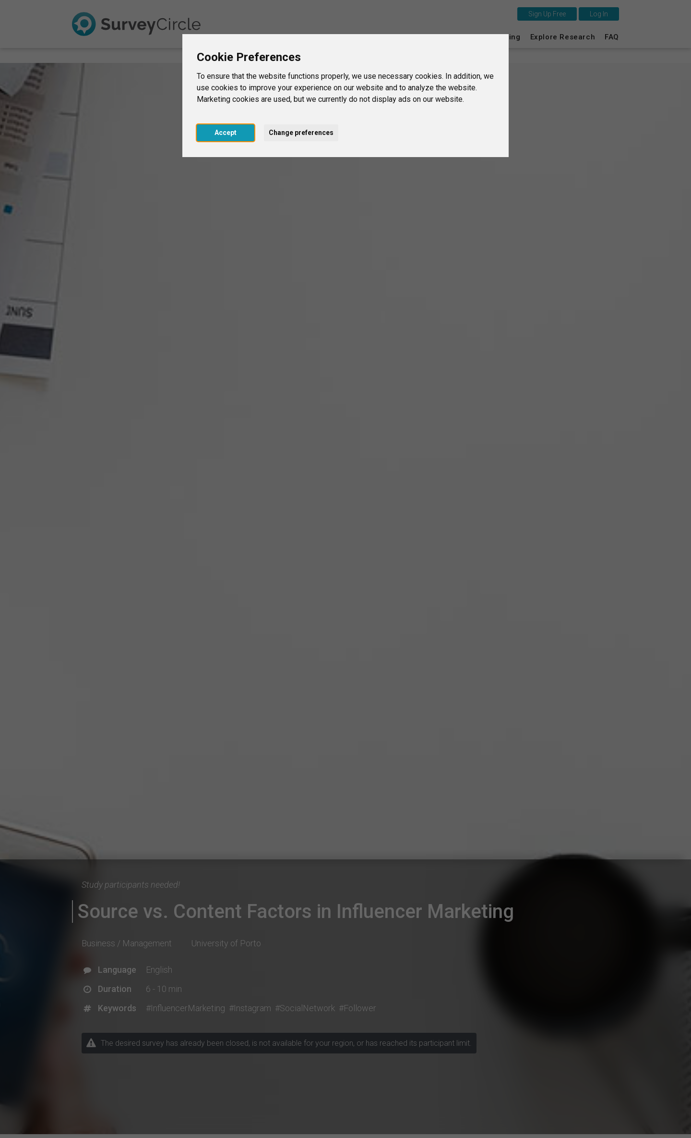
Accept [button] (226, 132)
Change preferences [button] (301, 132)
